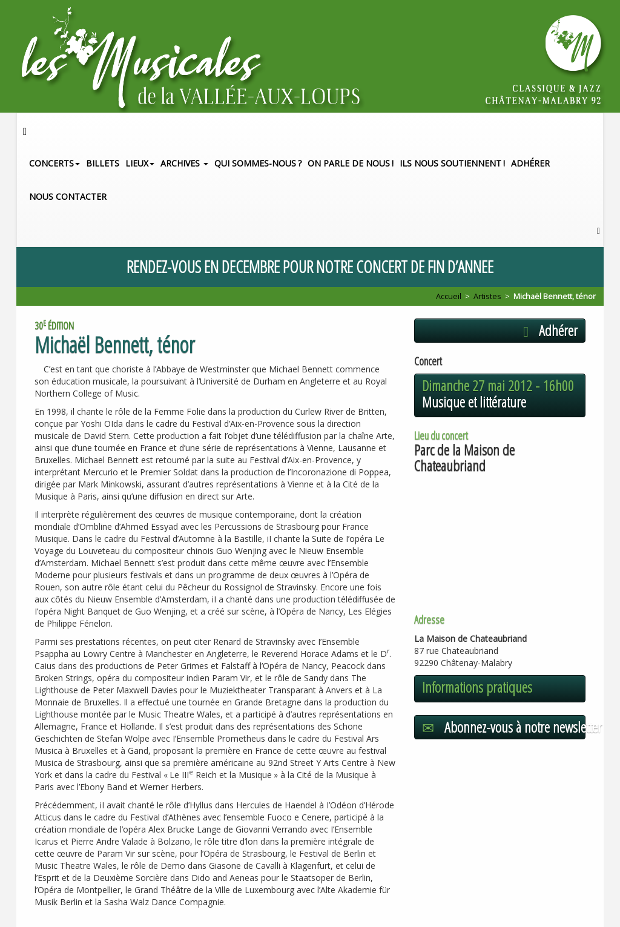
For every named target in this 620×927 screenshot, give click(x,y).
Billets (102, 163)
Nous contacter (68, 196)
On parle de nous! (351, 163)
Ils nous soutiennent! (452, 163)
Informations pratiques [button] (477, 687)
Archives (184, 163)
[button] (598, 229)
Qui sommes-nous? (258, 163)
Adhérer (530, 163)
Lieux (139, 163)
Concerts (54, 163)
